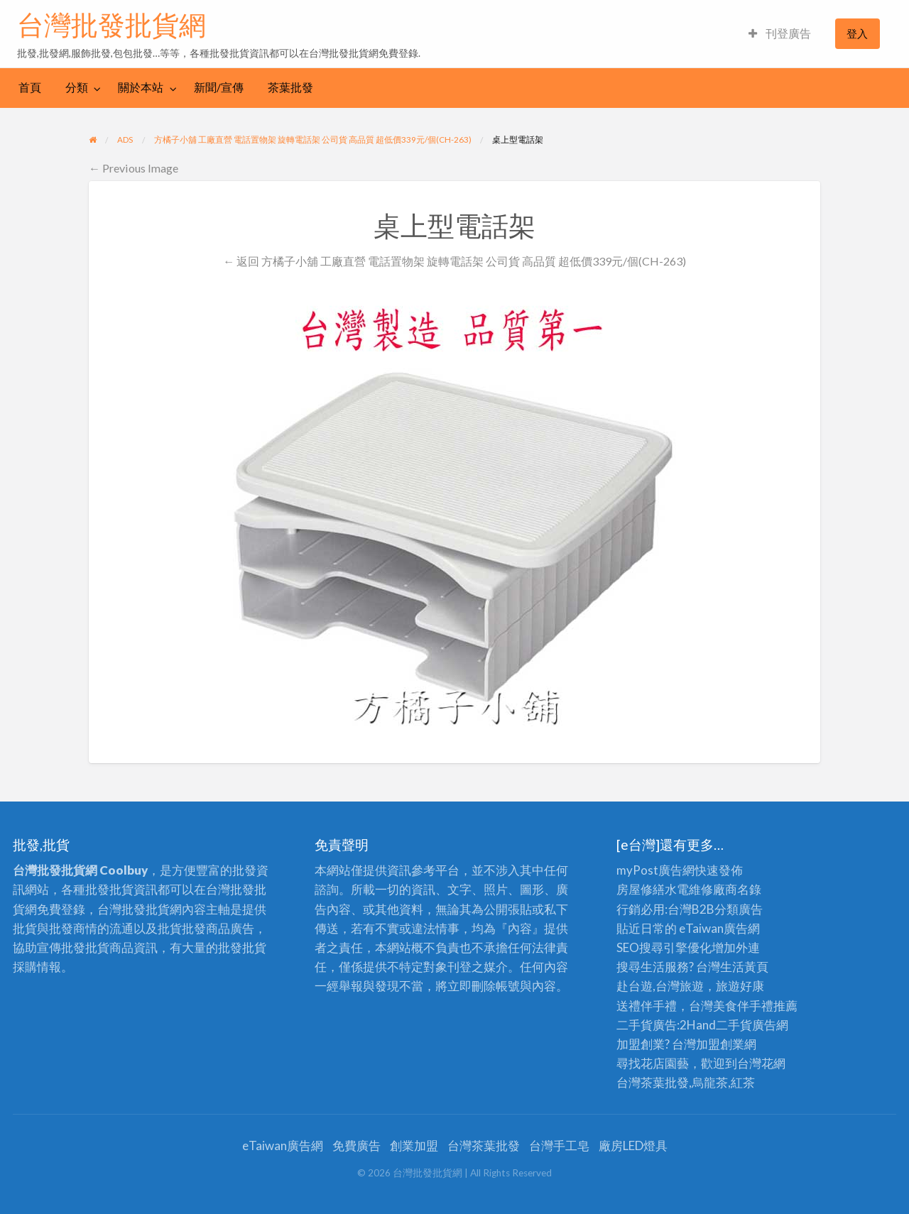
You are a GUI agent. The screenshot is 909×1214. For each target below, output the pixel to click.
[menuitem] (779, 34)
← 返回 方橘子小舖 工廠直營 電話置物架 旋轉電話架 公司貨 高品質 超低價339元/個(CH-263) (454, 261)
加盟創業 (720, 1044)
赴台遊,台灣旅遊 (660, 985)
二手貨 (734, 1024)
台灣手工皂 (559, 1145)
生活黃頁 (744, 966)
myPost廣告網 (655, 870)
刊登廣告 (780, 33)
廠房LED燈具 (633, 1145)
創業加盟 (414, 1145)
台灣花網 (761, 1063)
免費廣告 (356, 1145)
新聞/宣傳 (219, 87)
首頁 (29, 87)
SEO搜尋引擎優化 (664, 947)
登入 (857, 33)
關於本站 (140, 87)
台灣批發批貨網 (111, 25)
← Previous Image (133, 168)
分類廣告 (738, 909)
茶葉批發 (290, 87)
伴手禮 (755, 1005)
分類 (76, 87)
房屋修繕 (640, 889)
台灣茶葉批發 (652, 1082)
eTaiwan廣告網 (719, 928)
